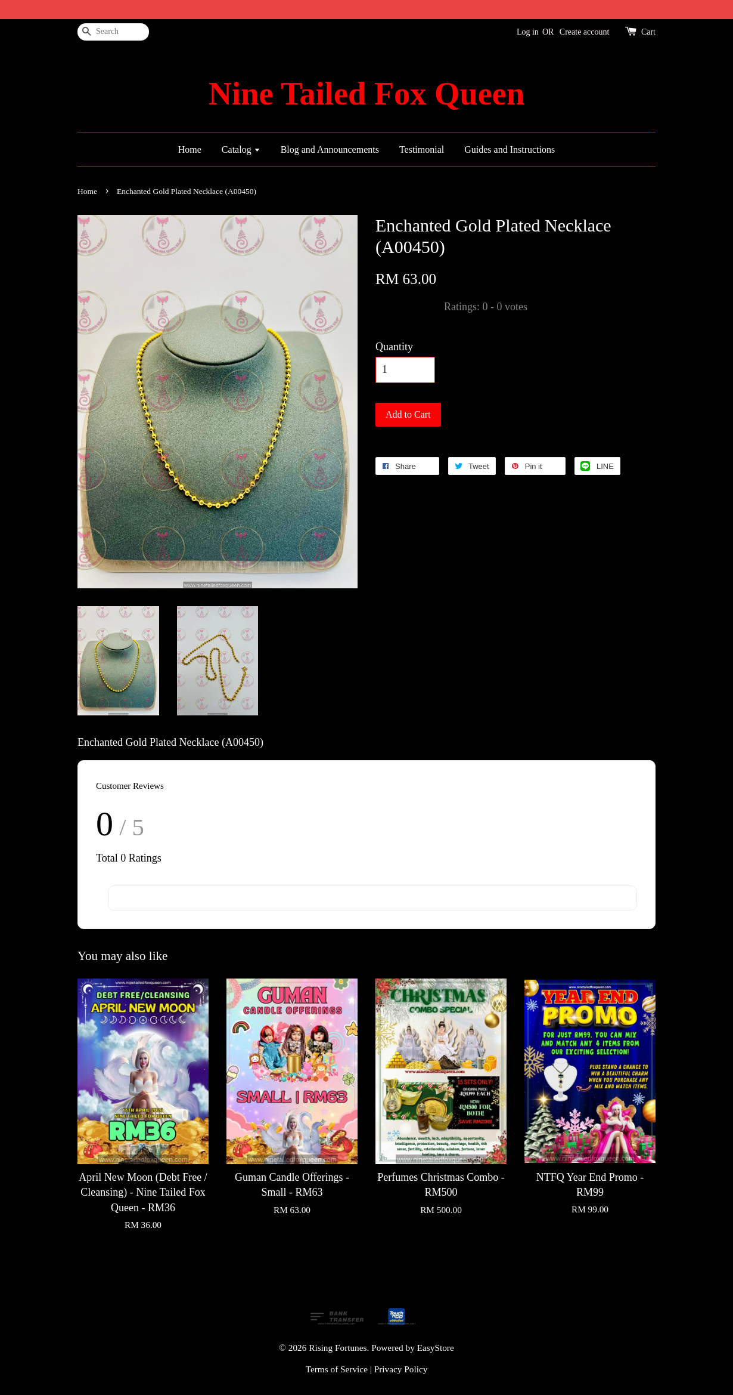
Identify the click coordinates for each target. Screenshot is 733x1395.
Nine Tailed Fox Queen (366, 94)
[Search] (113, 32)
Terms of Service (337, 1369)
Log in (528, 31)
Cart (648, 31)
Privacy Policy (401, 1369)
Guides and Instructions (509, 149)
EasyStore (435, 1347)
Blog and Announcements (330, 149)
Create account (585, 31)
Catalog (241, 149)
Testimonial (421, 149)
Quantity (394, 347)
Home (189, 149)
